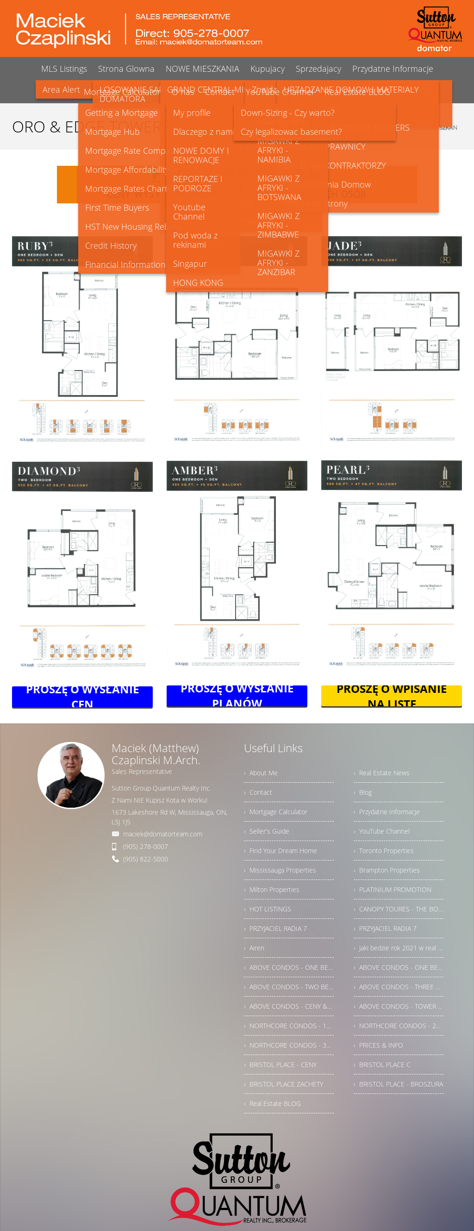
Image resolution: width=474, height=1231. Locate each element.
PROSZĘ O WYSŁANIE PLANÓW (237, 695)
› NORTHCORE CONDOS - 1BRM (289, 1025)
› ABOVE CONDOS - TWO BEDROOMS (289, 986)
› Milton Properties (271, 889)
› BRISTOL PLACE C (382, 1064)
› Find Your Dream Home (280, 850)
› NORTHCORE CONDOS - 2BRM (398, 1025)
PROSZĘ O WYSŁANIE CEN (82, 696)
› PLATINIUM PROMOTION (392, 889)
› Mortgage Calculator (275, 811)
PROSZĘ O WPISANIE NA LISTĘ (392, 695)
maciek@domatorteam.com (162, 833)
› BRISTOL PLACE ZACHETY (283, 1084)
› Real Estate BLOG (272, 1103)
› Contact (258, 792)
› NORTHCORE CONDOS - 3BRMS (289, 1045)
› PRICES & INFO (378, 1045)
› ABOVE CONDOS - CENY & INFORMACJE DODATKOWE (289, 1006)
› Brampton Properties (387, 870)
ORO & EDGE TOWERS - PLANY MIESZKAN (401, 127)
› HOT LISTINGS (267, 908)
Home (328, 127)
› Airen (254, 947)
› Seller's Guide (266, 831)
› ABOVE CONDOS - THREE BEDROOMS (398, 986)
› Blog (363, 792)
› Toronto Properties (384, 850)
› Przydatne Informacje (387, 811)
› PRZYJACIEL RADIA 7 (275, 928)
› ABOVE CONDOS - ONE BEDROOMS (289, 967)
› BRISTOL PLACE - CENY (280, 1064)
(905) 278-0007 (145, 846)
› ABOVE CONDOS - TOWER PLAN (398, 1006)
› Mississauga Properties (280, 870)
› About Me (261, 772)
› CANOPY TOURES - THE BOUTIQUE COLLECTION (398, 908)
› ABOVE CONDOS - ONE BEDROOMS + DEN (398, 967)
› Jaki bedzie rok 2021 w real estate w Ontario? (398, 947)
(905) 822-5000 (145, 858)
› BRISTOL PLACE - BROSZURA (398, 1084)
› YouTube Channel (382, 831)
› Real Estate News (382, 772)
